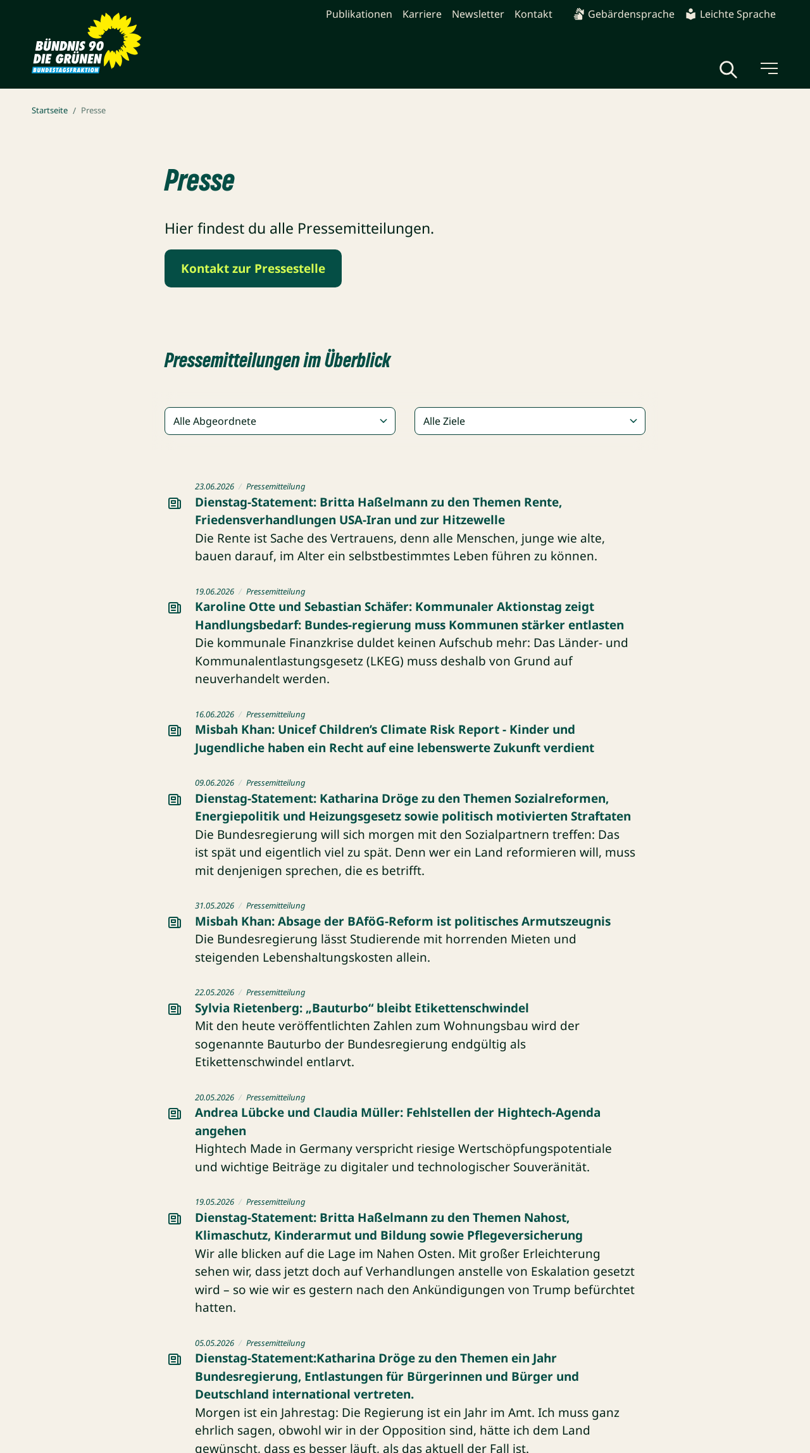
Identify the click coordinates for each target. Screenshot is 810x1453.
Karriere (422, 14)
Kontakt (533, 14)
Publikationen (359, 14)
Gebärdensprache (624, 14)
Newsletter (478, 14)
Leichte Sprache (730, 14)
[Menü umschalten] (768, 68)
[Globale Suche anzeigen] (728, 69)
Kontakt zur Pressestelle (253, 268)
